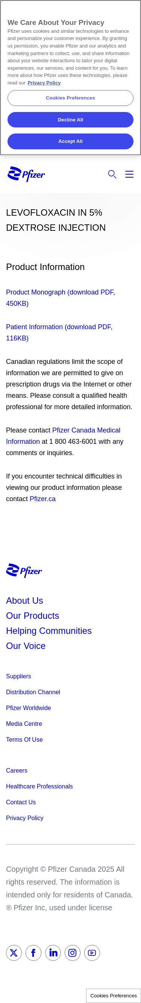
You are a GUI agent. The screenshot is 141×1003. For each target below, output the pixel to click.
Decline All (70, 120)
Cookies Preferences (113, 995)
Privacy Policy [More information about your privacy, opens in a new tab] (44, 83)
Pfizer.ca (43, 499)
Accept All (70, 141)
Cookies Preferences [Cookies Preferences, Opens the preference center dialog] (70, 98)
